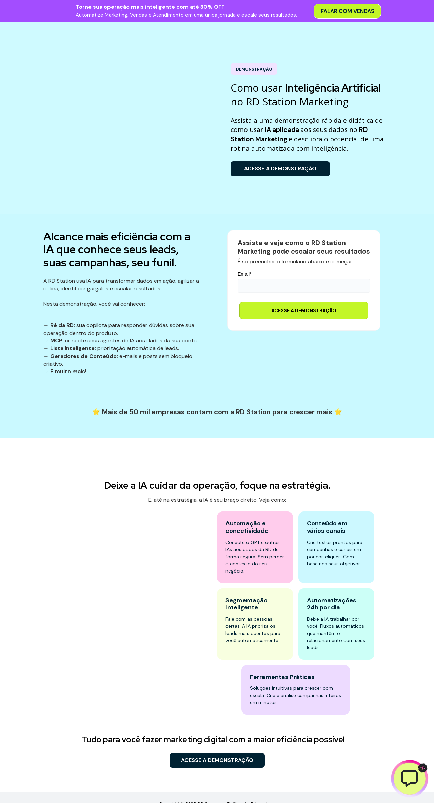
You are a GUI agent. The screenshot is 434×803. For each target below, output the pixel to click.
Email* (244, 260)
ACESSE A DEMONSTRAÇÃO (277, 168)
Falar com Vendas (347, 10)
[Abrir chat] (409, 778)
